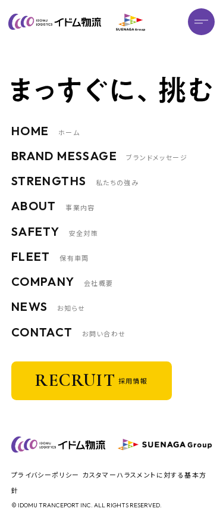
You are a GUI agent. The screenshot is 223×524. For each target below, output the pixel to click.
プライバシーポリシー (45, 474)
